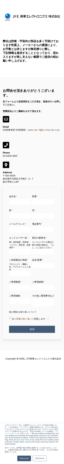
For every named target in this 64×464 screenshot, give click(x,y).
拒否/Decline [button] (39, 458)
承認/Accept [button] (24, 458)
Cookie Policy (24, 440)
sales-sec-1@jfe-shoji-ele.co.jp (44, 129)
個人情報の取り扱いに (23, 318)
